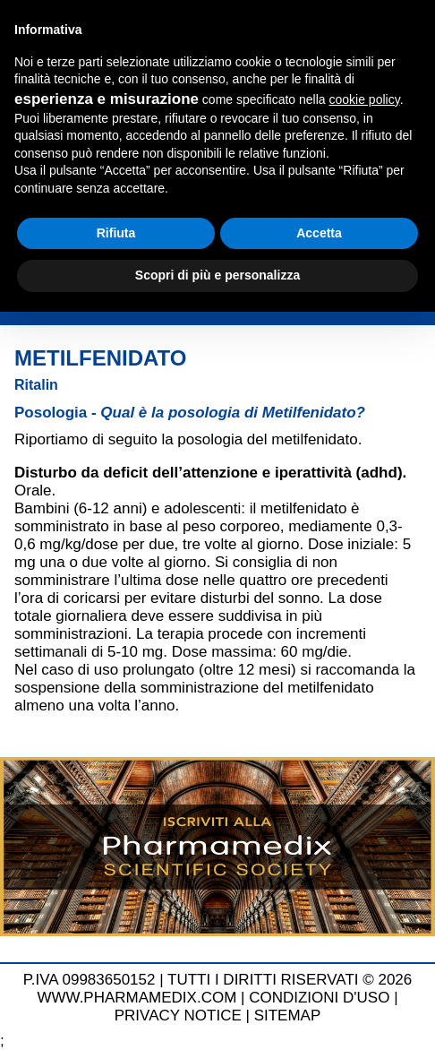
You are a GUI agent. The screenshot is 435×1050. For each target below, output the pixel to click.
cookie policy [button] (364, 99)
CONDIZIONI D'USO (319, 997)
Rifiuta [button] (116, 233)
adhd (379, 472)
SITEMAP (287, 1015)
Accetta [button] (319, 233)
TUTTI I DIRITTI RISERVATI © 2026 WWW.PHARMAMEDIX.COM (224, 988)
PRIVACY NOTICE (178, 1015)
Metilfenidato (100, 358)
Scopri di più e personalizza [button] (217, 275)
